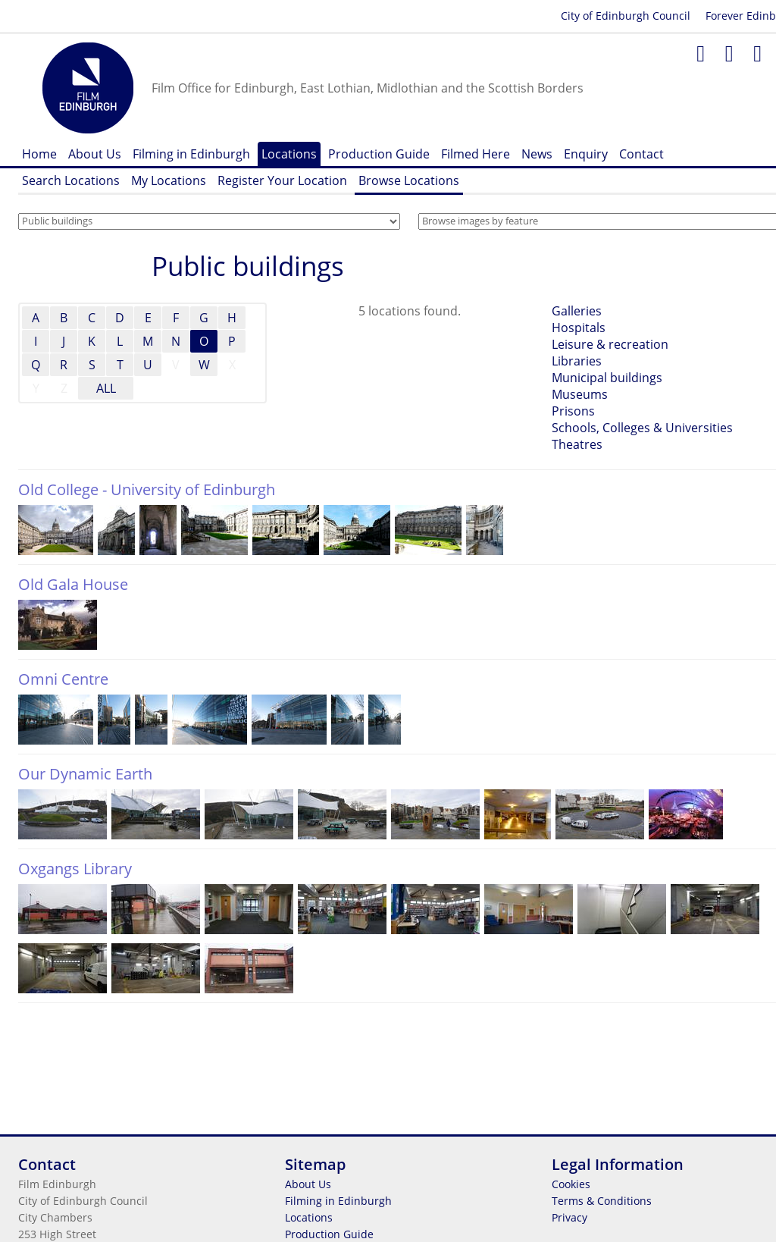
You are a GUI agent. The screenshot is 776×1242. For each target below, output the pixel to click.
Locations (289, 154)
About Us (94, 154)
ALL (106, 388)
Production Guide (379, 154)
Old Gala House (73, 584)
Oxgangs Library (75, 868)
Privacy (569, 1217)
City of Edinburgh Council (625, 15)
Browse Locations (408, 180)
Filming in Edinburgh (191, 154)
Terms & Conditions (602, 1200)
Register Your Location (282, 180)
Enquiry (586, 154)
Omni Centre (63, 679)
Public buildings (248, 266)
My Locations (168, 180)
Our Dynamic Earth (85, 774)
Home (39, 154)
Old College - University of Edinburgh (146, 489)
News (536, 154)
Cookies (571, 1184)
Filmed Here (475, 154)
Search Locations (71, 180)
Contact (641, 154)
